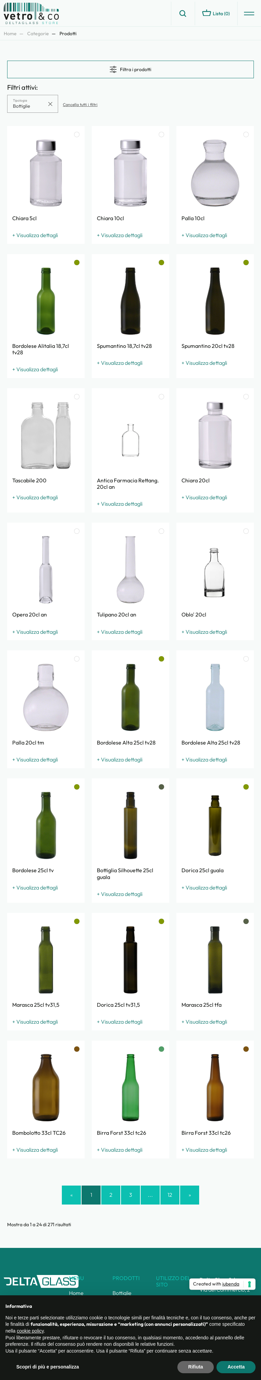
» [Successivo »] (190, 1194)
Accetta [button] (236, 1366)
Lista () (216, 13)
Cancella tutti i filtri (80, 104)
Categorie (38, 33)
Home (10, 33)
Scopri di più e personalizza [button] (47, 1366)
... (150, 1194)
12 (170, 1194)
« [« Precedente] (71, 1194)
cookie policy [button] (30, 1331)
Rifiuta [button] (195, 1366)
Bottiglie (122, 1293)
